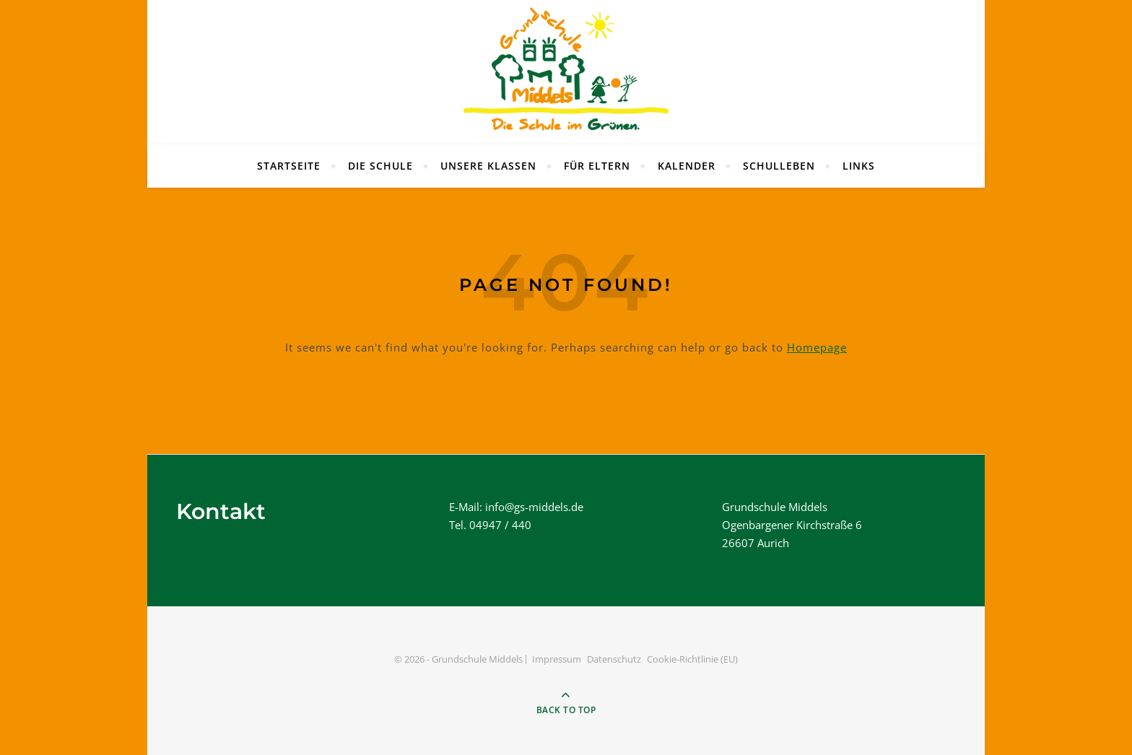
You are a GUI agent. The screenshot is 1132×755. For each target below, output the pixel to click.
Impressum (556, 659)
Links (859, 166)
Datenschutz (614, 659)
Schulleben (779, 166)
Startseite (289, 166)
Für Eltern (597, 166)
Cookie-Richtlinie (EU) (692, 659)
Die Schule (380, 166)
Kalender (686, 166)
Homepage (817, 347)
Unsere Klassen (488, 166)
